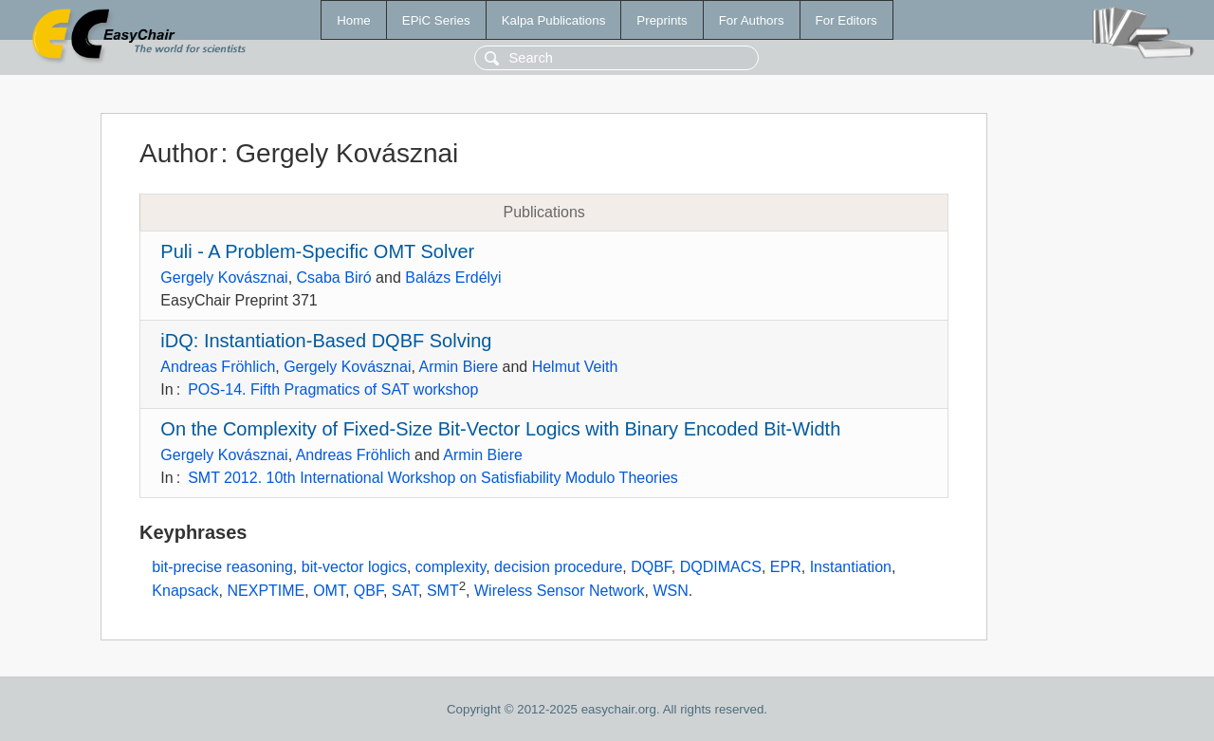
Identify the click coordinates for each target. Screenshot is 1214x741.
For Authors (751, 20)
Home (354, 20)
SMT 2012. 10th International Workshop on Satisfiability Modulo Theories (433, 478)
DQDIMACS (721, 567)
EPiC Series (436, 20)
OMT (329, 592)
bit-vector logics (354, 567)
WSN (671, 592)
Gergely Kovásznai (223, 277)
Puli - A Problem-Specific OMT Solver (317, 251)
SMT (443, 592)
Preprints (661, 20)
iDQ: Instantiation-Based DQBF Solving (325, 340)
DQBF (651, 567)
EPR (785, 567)
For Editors (846, 20)
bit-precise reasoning (222, 567)
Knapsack (185, 592)
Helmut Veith (575, 367)
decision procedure (558, 567)
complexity (450, 567)
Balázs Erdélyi (453, 277)
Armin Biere (458, 367)
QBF (368, 592)
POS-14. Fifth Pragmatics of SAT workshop (333, 389)
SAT (405, 592)
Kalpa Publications (554, 20)
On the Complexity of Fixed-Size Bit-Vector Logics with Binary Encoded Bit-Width (500, 428)
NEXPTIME (265, 592)
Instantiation (851, 567)
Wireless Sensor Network (559, 592)
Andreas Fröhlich (217, 367)
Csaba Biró (334, 277)
